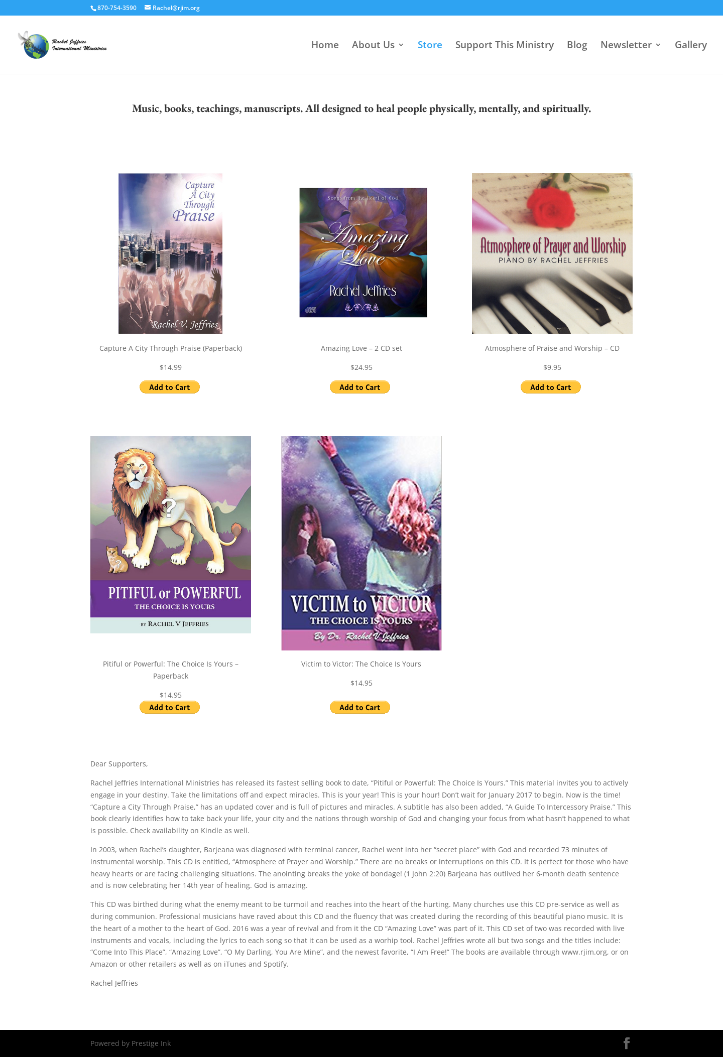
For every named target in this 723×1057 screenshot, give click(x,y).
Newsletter (626, 46)
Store (430, 46)
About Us (373, 46)
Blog (577, 46)
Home (325, 46)
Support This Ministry (504, 46)
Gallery (691, 46)
